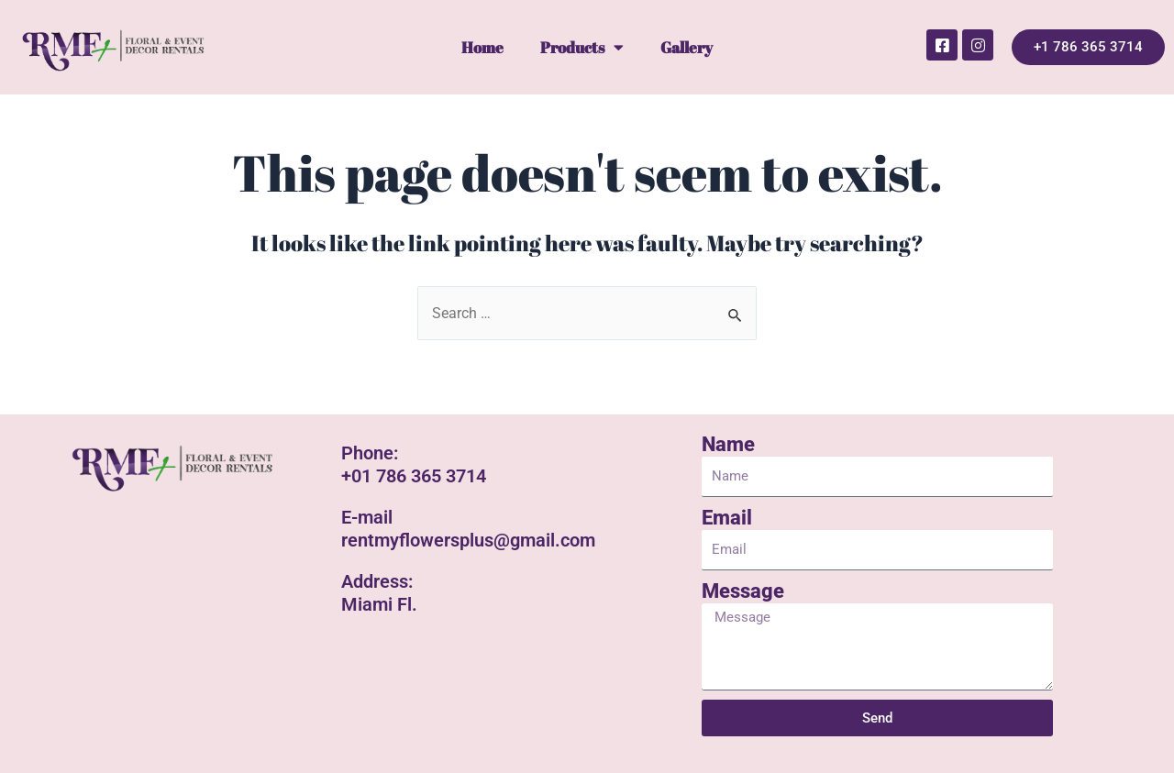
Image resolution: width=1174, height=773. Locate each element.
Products (582, 47)
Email (727, 518)
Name (728, 445)
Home (482, 47)
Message (743, 591)
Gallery (686, 47)
